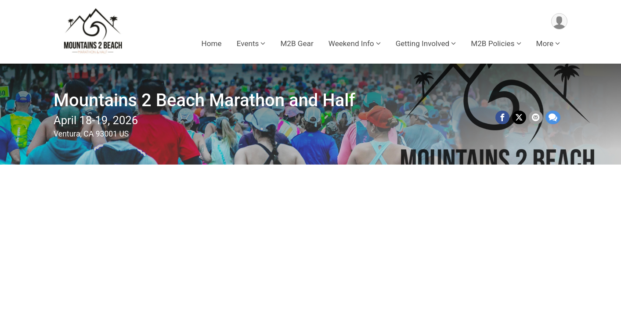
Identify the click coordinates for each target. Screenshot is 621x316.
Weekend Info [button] (351, 43)
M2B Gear (296, 43)
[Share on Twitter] (519, 118)
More (544, 43)
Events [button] (248, 43)
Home (212, 43)
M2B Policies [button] (492, 43)
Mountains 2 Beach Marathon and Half (204, 100)
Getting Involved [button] (423, 43)
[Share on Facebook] (502, 118)
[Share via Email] (536, 118)
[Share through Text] (552, 118)
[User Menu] (559, 21)
